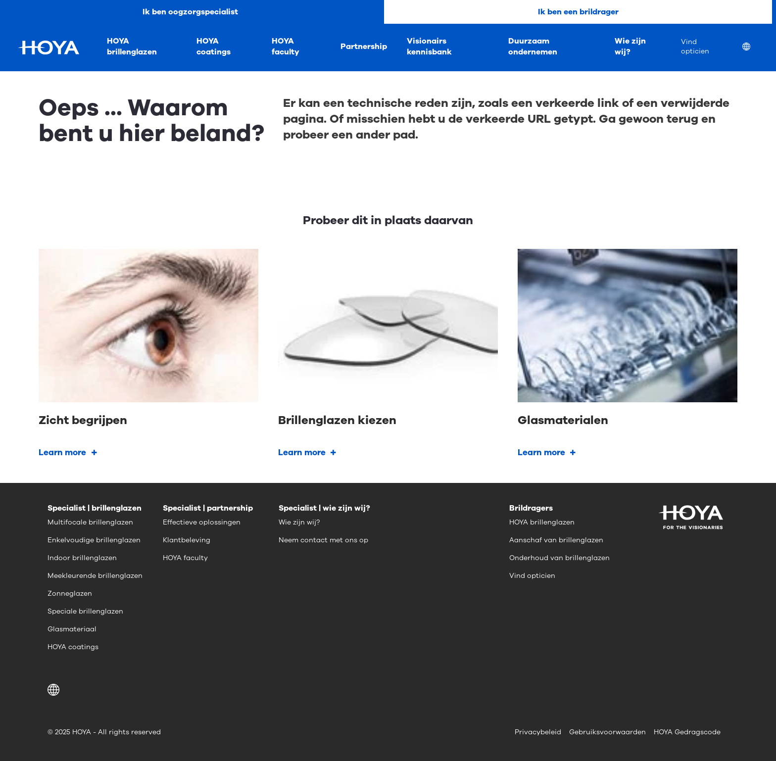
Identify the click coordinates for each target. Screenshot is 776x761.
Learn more (62, 452)
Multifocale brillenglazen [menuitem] (90, 522)
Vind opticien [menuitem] (695, 46)
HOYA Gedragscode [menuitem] (687, 732)
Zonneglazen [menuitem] (70, 593)
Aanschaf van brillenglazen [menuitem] (556, 540)
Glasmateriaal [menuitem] (72, 629)
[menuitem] (754, 48)
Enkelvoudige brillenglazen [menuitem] (94, 540)
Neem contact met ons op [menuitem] (323, 540)
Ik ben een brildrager (578, 11)
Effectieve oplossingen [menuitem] (202, 522)
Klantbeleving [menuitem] (186, 540)
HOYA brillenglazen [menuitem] (132, 46)
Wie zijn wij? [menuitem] (630, 46)
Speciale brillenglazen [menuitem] (85, 611)
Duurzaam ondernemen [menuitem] (532, 46)
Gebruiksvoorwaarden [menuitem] (607, 732)
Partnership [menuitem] (363, 46)
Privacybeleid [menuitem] (538, 732)
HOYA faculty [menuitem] (285, 46)
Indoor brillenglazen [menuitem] (82, 558)
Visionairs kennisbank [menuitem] (429, 46)
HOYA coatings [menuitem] (213, 46)
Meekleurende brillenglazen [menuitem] (95, 575)
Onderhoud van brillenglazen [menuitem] (559, 558)
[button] (55, 690)
